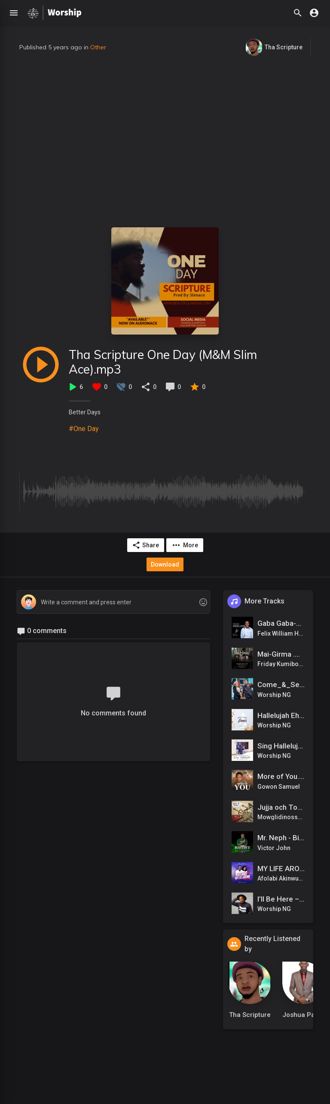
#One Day (84, 429)
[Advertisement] (165, 141)
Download (165, 564)
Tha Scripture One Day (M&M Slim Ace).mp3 (163, 362)
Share (145, 545)
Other (98, 47)
